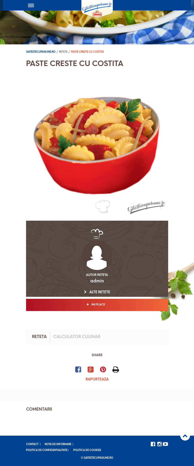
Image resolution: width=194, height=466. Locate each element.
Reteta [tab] (39, 337)
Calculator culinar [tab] (76, 337)
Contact (32, 444)
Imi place (97, 304)
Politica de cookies (87, 450)
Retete (63, 52)
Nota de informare (58, 444)
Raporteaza (97, 379)
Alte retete (97, 292)
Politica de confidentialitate (46, 450)
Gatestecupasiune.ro (40, 52)
